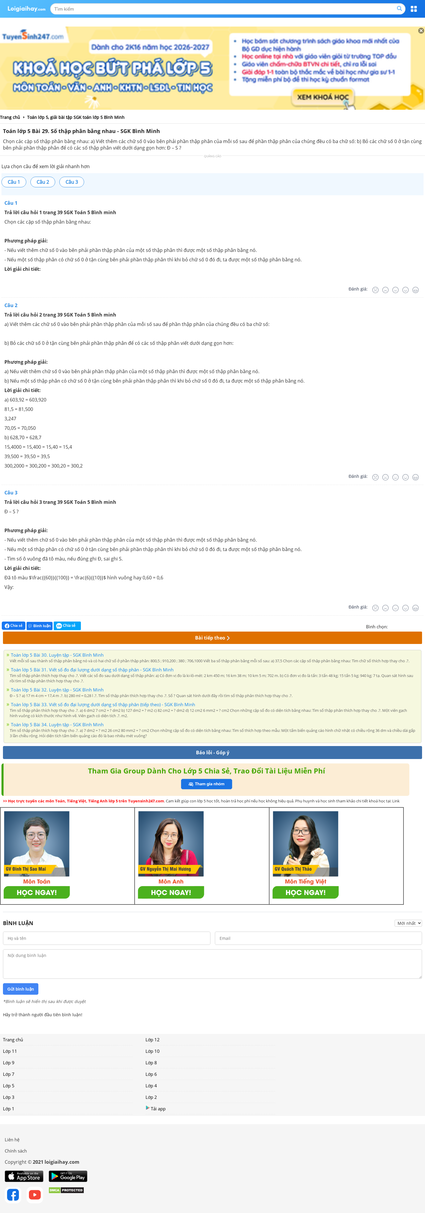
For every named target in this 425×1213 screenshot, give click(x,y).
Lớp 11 (10, 1051)
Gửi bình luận (20, 989)
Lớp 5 (8, 1086)
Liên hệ (12, 1139)
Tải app (156, 1108)
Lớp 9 (8, 1063)
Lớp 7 (8, 1074)
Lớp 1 (8, 1109)
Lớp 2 (151, 1097)
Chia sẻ (13, 625)
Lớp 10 (153, 1051)
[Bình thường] (395, 290)
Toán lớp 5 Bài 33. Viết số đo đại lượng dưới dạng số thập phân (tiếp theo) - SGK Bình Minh (103, 704)
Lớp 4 (151, 1086)
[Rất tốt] (415, 290)
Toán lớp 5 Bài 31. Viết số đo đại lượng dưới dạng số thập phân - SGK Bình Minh (92, 670)
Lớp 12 (153, 1039)
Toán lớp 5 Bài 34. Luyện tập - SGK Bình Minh (57, 724)
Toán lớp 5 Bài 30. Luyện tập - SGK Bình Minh (57, 655)
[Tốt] (405, 290)
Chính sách (16, 1151)
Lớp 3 (8, 1097)
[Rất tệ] (375, 290)
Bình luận (39, 626)
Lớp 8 (151, 1063)
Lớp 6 (151, 1074)
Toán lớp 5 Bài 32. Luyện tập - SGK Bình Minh (57, 690)
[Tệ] (385, 290)
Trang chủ (13, 1039)
